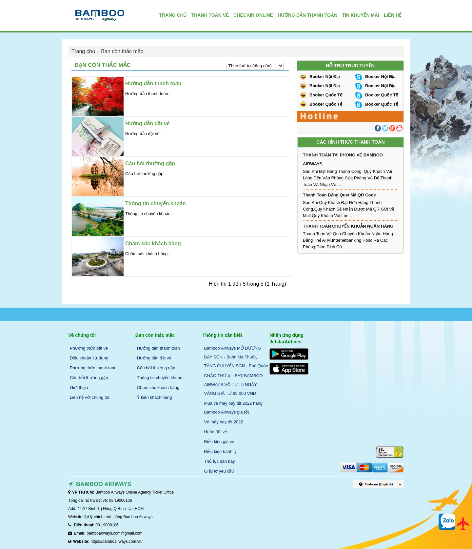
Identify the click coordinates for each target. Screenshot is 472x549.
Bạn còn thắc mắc (122, 51)
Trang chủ (83, 51)
